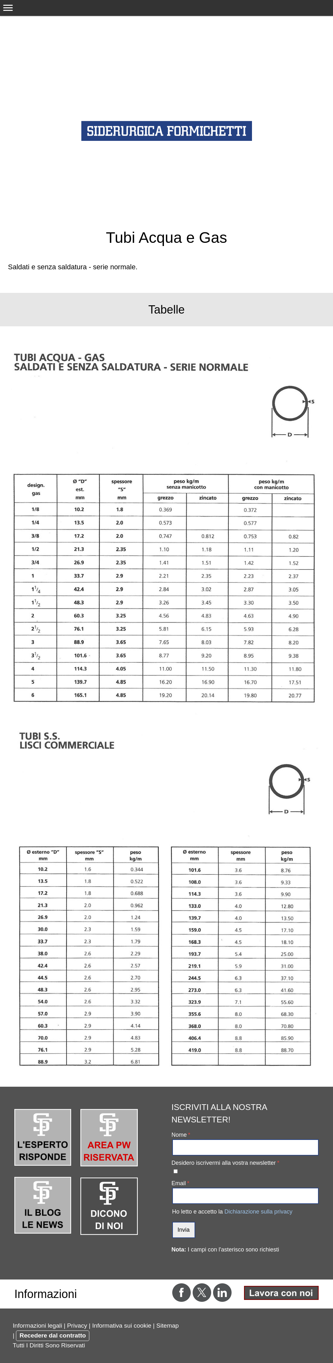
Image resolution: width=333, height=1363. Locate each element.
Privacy (77, 1325)
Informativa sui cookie (122, 1325)
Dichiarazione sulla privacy (258, 1211)
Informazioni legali (37, 1325)
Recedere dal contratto (52, 1335)
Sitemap (167, 1325)
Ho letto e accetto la (232, 1211)
